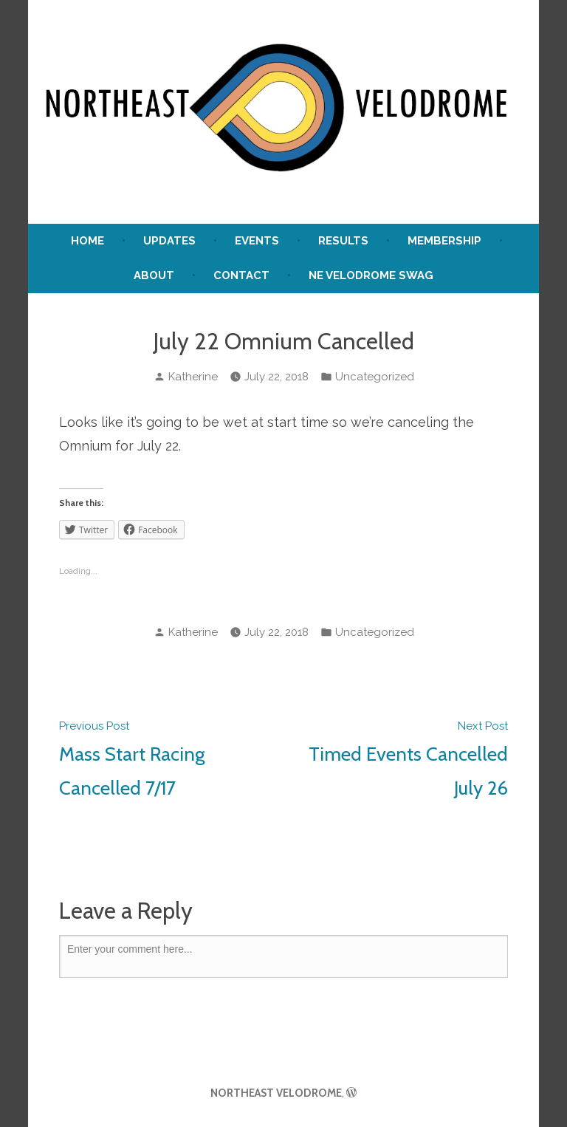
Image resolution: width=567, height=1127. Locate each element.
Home (87, 240)
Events (257, 240)
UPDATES (169, 240)
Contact (241, 275)
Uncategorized (374, 376)
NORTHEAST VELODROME (276, 1093)
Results (343, 240)
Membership (444, 240)
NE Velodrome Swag (371, 275)
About (154, 275)
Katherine (193, 376)
